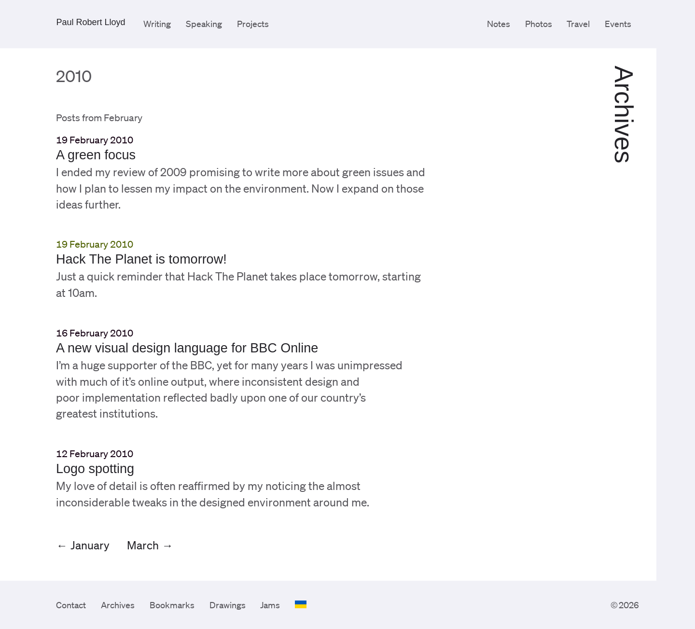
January (90, 545)
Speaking (204, 23)
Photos (538, 23)
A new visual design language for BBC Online (187, 348)
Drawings (227, 605)
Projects (253, 23)
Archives (118, 605)
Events (618, 23)
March (143, 545)
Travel (578, 23)
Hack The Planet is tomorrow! (141, 259)
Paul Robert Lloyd (90, 22)
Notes (498, 23)
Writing (157, 23)
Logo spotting (95, 468)
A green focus (96, 155)
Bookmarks (172, 605)
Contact (71, 605)
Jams (270, 605)
